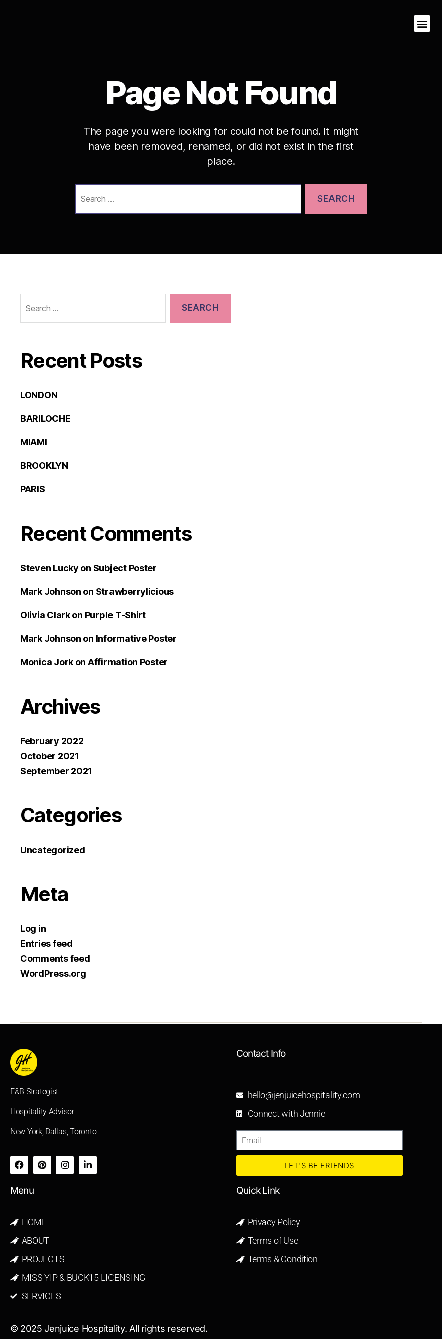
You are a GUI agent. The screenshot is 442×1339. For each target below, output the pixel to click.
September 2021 (56, 771)
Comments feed (55, 958)
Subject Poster (125, 568)
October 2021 (49, 756)
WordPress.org (53, 973)
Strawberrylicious (135, 591)
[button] (422, 23)
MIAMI (33, 442)
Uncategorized (52, 850)
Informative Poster (136, 638)
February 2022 (52, 741)
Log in (33, 928)
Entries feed (46, 943)
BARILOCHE (45, 418)
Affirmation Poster (128, 662)
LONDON (38, 395)
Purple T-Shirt (115, 615)
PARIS (32, 489)
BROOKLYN (44, 465)
